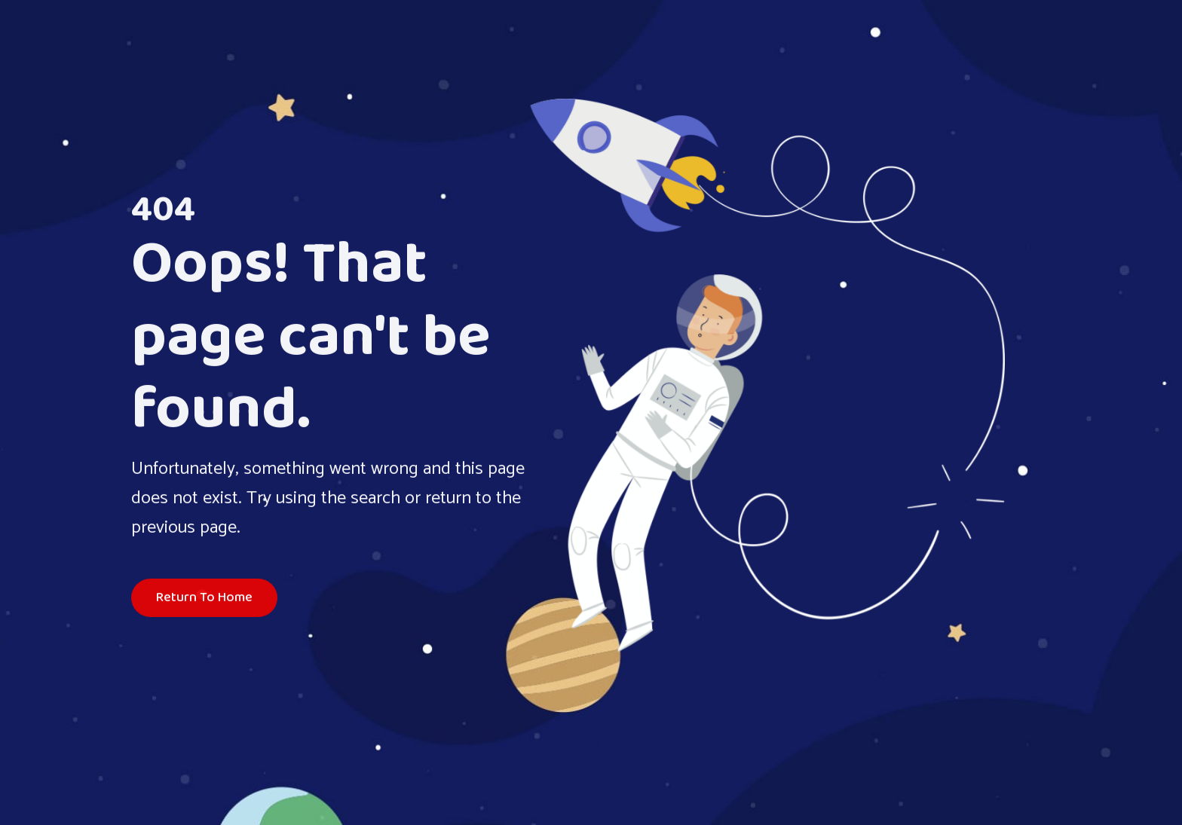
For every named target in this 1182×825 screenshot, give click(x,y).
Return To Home (204, 599)
